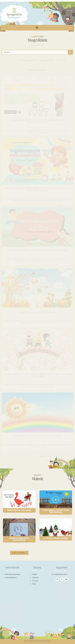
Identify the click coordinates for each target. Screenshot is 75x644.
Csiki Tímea (34, 127)
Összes (12, 60)
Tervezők (61, 60)
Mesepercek (46, 60)
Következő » (43, 456)
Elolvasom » (37, 265)
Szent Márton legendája (19, 510)
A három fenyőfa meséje (56, 538)
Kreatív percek (28, 60)
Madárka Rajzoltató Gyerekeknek (19, 539)
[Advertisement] (11, 590)
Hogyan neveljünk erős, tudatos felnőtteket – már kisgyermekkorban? (37, 121)
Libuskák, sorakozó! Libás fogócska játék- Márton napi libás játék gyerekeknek (37, 375)
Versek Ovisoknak (37, 70)
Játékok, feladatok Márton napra (37, 312)
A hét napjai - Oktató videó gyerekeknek (55, 511)
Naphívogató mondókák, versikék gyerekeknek (37, 436)
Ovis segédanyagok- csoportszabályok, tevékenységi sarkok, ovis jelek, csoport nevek (37, 189)
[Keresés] (70, 52)
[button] (37, 27)
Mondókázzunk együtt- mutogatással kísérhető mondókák (37, 250)
